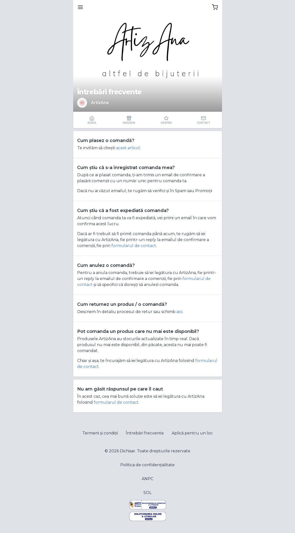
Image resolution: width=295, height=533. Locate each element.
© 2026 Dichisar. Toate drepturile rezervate (147, 451)
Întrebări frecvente (145, 433)
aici (179, 311)
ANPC (147, 478)
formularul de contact (133, 245)
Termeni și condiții (100, 433)
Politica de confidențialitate (147, 464)
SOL (147, 492)
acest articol (128, 147)
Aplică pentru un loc (192, 433)
